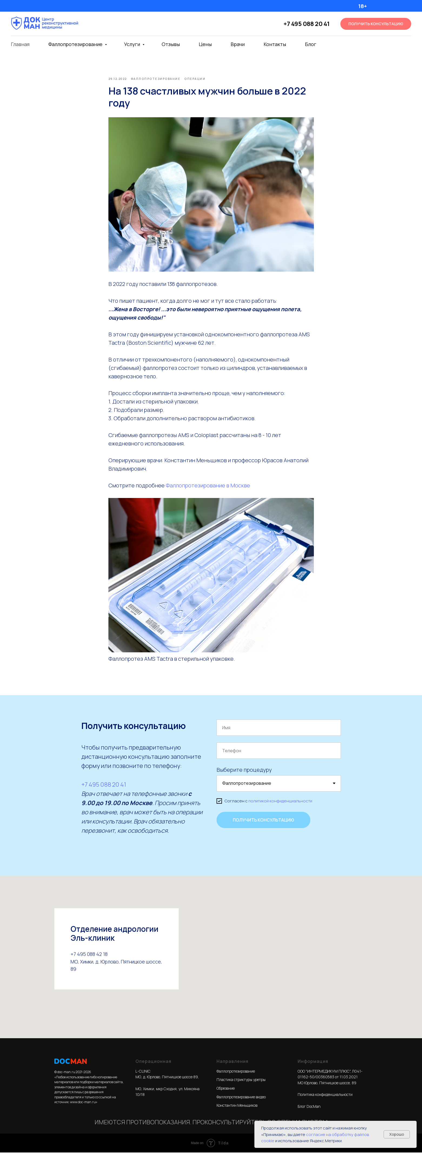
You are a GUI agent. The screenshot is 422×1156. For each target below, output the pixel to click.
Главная (20, 44)
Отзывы (171, 44)
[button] (375, 24)
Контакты (275, 44)
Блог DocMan (309, 1110)
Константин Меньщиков (237, 1109)
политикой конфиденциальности (280, 804)
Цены (205, 44)
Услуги (132, 44)
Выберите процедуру (244, 773)
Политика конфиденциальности (325, 1098)
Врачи (238, 44)
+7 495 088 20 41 (307, 24)
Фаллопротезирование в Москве (208, 487)
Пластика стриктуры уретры (241, 1083)
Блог (310, 44)
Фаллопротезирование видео (241, 1100)
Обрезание (226, 1092)
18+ (362, 6)
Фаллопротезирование (76, 44)
